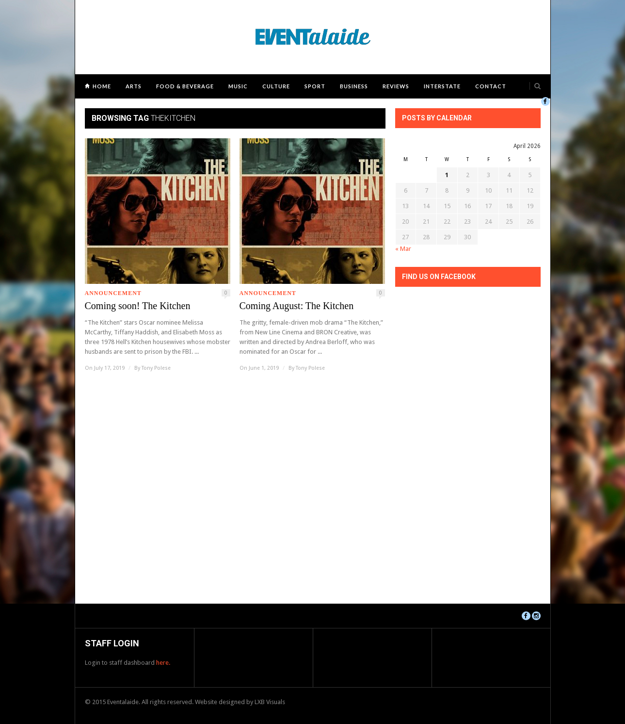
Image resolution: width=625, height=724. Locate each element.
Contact (490, 86)
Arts (134, 86)
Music (238, 86)
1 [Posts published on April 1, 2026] (447, 175)
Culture (276, 86)
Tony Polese (156, 368)
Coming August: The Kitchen (297, 305)
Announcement (113, 293)
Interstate (442, 86)
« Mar (403, 248)
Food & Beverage (185, 86)
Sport (314, 86)
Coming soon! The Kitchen (138, 305)
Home (102, 86)
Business (354, 86)
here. (163, 662)
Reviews (396, 86)
